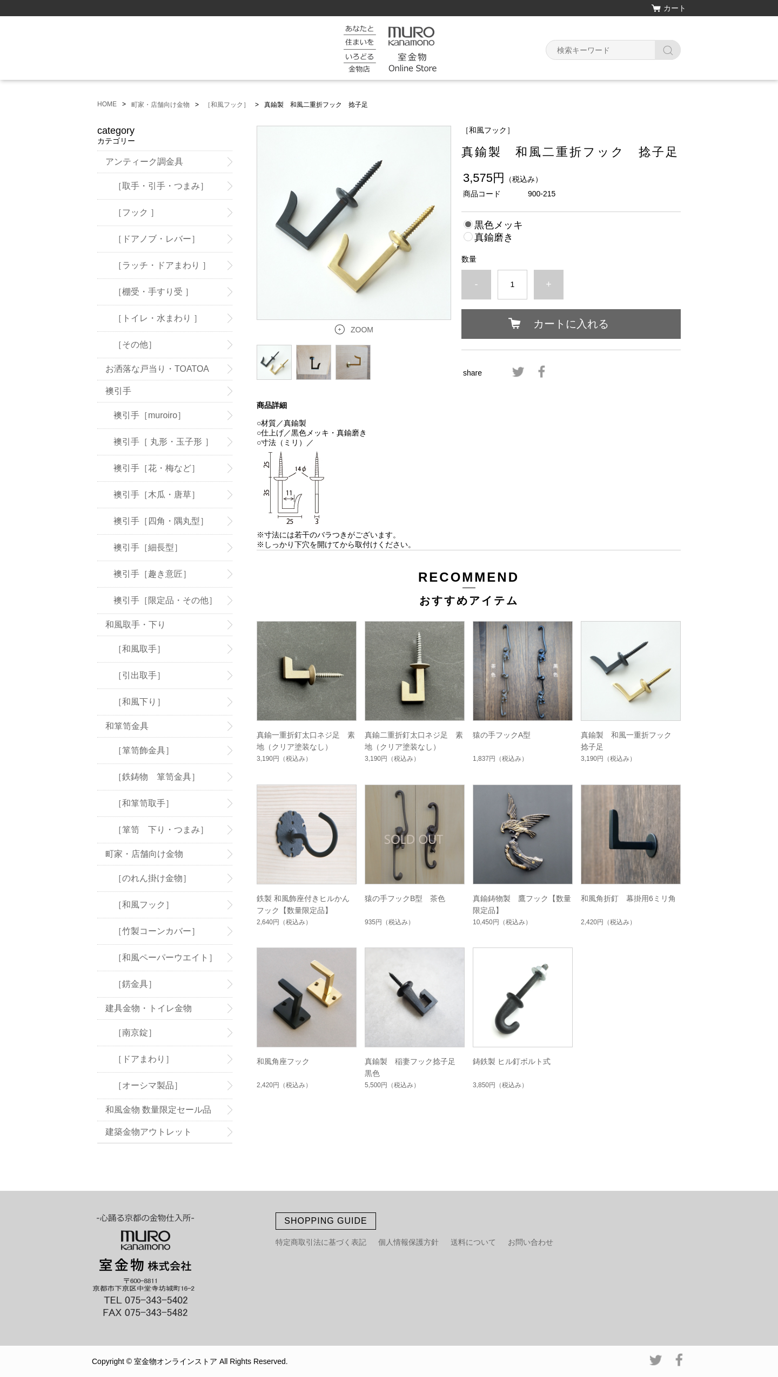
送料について (473, 1242)
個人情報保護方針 (408, 1242)
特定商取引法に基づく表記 (321, 1242)
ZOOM (362, 329)
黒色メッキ (498, 225)
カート (674, 8)
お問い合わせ (530, 1242)
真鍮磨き (493, 237)
